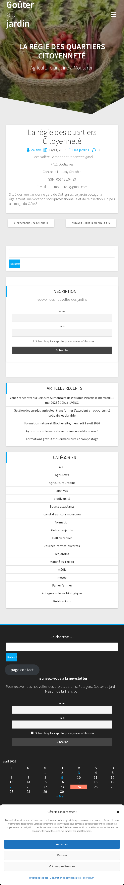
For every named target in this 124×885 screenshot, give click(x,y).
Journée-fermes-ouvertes (62, 546)
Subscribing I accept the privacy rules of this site (62, 341)
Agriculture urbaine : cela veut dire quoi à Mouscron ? (62, 431)
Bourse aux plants (62, 506)
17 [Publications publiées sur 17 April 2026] (79, 782)
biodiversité (62, 499)
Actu (62, 467)
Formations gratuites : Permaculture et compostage (62, 439)
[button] (118, 812)
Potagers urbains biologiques (62, 593)
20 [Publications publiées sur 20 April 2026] (11, 787)
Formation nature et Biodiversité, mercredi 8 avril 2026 (62, 423)
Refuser (62, 855)
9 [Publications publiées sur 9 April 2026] (62, 777)
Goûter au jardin (62, 530)
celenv (36, 150)
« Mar (60, 796)
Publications (62, 601)
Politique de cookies (38, 877)
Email (62, 326)
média (62, 569)
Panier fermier (62, 585)
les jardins (81, 150)
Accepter (62, 844)
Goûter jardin (20, 14)
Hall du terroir (62, 538)
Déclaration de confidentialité (65, 877)
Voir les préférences (62, 866)
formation (62, 522)
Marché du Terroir (62, 562)
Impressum (88, 877)
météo (62, 577)
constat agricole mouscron (62, 514)
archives (62, 490)
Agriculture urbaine (62, 483)
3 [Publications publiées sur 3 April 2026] (79, 772)
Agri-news (62, 475)
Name (62, 311)
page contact (22, 669)
